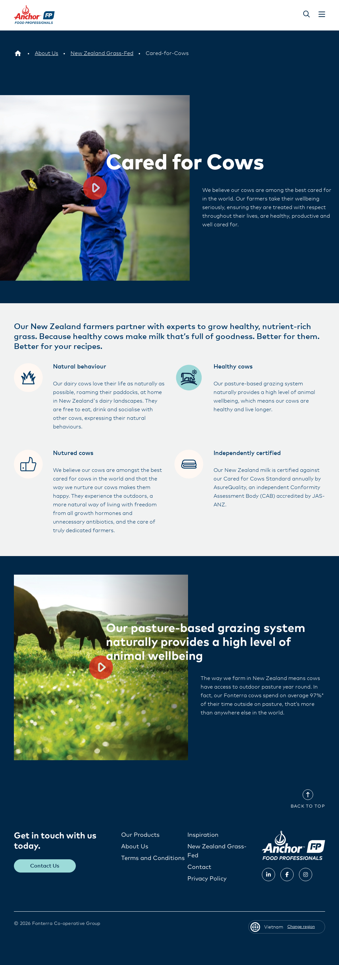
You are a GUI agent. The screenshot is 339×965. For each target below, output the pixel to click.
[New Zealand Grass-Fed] (102, 53)
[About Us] (46, 53)
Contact (199, 867)
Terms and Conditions (153, 858)
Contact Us (45, 865)
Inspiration (202, 835)
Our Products (140, 835)
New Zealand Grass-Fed (217, 850)
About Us (134, 846)
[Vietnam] (18, 53)
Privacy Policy (206, 878)
